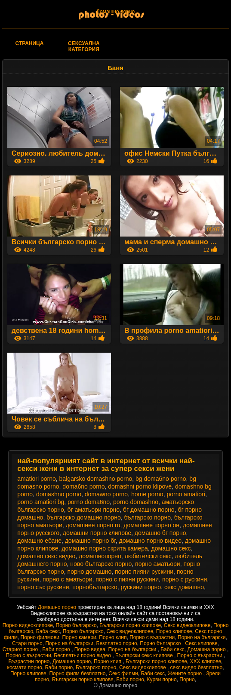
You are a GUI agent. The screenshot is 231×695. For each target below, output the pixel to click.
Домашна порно (207, 649)
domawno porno (106, 494)
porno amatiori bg (40, 501)
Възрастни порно (29, 661)
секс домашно (184, 587)
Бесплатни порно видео (83, 655)
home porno (147, 494)
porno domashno (135, 501)
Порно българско (76, 625)
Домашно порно (115, 12)
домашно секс (171, 548)
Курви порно (162, 680)
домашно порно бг (90, 540)
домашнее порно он (151, 525)
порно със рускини (43, 587)
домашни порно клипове (97, 532)
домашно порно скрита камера (105, 548)
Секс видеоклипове (187, 625)
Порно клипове (174, 631)
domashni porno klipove (140, 486)
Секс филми (123, 673)
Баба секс (48, 631)
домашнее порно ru (93, 525)
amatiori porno (36, 478)
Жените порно (185, 673)
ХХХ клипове (206, 661)
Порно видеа (89, 649)
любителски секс (148, 556)
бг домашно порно (149, 509)
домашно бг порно (160, 532)
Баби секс (172, 649)
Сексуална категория (83, 46)
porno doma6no (89, 501)
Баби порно (56, 649)
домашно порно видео (150, 540)
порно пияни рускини (144, 571)
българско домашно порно (83, 517)
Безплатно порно (116, 643)
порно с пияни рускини (127, 579)
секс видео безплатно (196, 667)
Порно (186, 680)
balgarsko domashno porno (95, 478)
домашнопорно (100, 556)
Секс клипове (201, 643)
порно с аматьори (67, 579)
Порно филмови (40, 637)
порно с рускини (184, 579)
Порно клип (112, 637)
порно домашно (90, 571)
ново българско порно (101, 563)
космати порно (24, 667)
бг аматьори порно (94, 509)
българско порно (147, 517)
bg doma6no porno (161, 478)
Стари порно (27, 643)
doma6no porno (83, 486)
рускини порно (141, 587)
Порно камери (79, 637)
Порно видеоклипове (28, 625)
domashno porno (58, 494)
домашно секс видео (46, 556)
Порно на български (202, 637)
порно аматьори (157, 563)
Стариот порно (21, 649)
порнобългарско (94, 587)
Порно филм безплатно (77, 673)
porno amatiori (185, 494)
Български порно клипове (130, 625)
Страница (29, 43)
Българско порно (96, 667)
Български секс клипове (144, 655)
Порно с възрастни (152, 637)
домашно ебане (39, 540)
